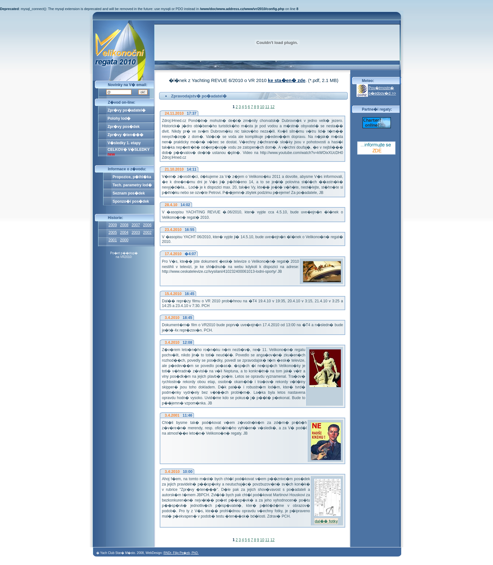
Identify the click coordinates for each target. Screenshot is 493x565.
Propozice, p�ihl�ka (132, 177)
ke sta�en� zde (286, 80)
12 (272, 107)
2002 (147, 232)
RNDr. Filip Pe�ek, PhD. (181, 553)
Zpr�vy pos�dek (124, 126)
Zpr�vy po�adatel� (127, 110)
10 (262, 107)
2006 (147, 225)
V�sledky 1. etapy (124, 143)
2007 (135, 225)
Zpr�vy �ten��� (125, 135)
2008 (124, 225)
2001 (112, 240)
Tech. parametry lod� (132, 185)
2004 (124, 232)
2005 (112, 232)
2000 (124, 240)
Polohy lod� (119, 118)
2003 (135, 232)
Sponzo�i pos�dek (131, 201)
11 (267, 107)
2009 (112, 225)
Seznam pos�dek (129, 193)
